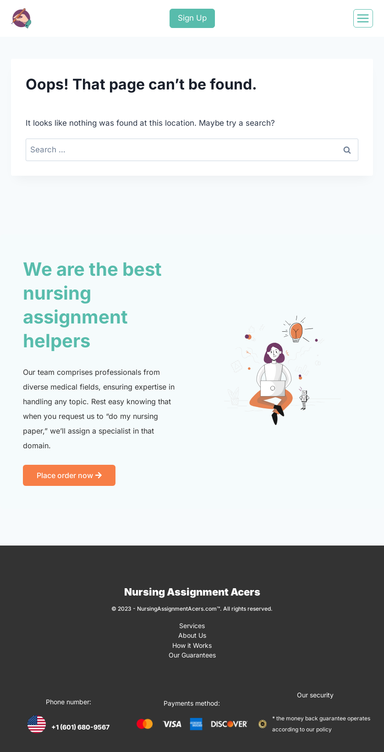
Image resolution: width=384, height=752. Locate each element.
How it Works (192, 643)
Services (192, 625)
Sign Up (192, 17)
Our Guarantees (192, 653)
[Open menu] (363, 18)
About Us (192, 634)
